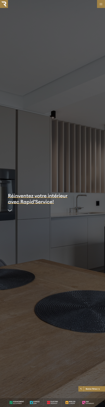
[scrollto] (38, 211)
